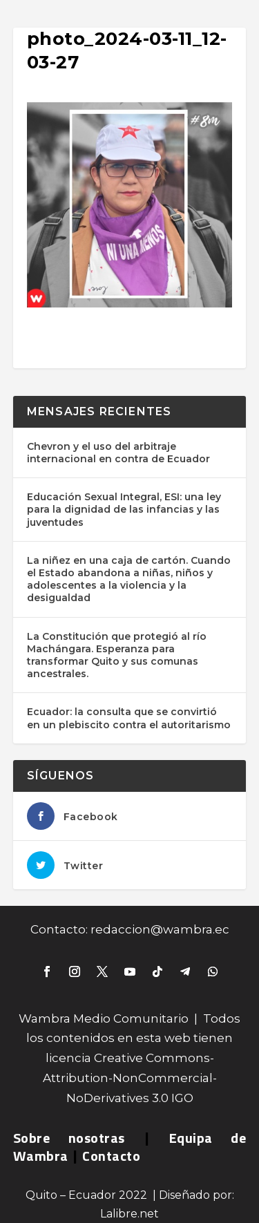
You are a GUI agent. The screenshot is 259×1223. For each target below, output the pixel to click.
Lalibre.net (129, 1213)
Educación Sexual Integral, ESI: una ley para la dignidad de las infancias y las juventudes (124, 509)
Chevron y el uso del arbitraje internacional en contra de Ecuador (118, 452)
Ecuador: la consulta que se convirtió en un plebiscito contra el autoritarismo (129, 717)
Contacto (111, 1155)
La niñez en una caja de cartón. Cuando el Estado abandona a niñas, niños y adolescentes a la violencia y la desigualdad (129, 579)
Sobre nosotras (69, 1137)
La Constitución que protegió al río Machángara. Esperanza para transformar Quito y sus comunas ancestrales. (117, 655)
